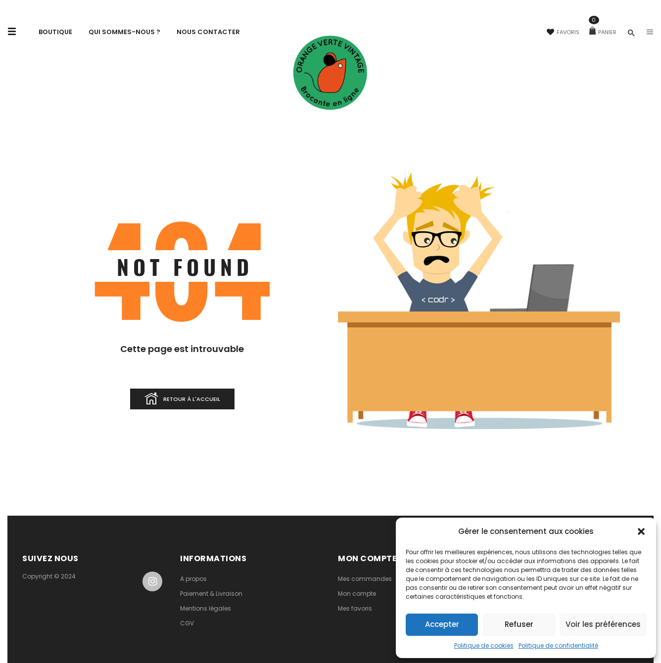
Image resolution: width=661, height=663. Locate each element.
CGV (187, 623)
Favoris (563, 32)
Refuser (519, 624)
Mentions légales (205, 608)
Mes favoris (355, 608)
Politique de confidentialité (558, 645)
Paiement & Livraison (211, 593)
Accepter (442, 624)
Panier (602, 32)
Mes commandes (365, 579)
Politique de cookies (484, 645)
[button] (641, 531)
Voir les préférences (603, 624)
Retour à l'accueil (182, 399)
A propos (193, 579)
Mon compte (357, 593)
